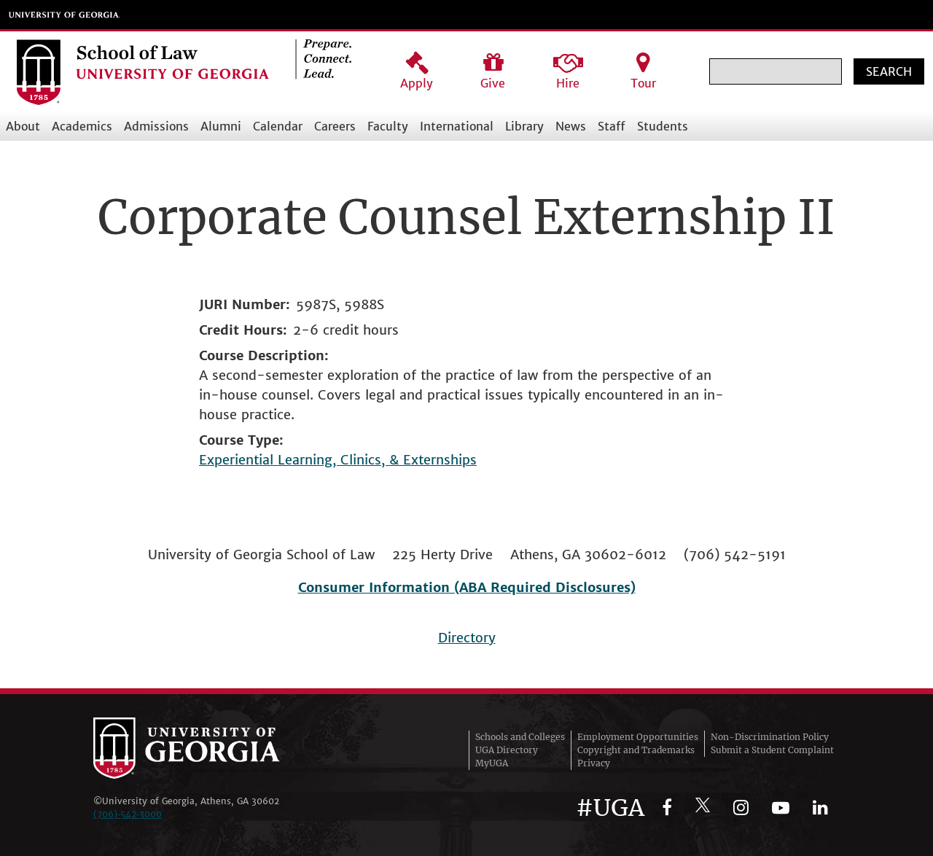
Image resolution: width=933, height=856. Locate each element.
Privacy (593, 763)
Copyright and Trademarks (636, 749)
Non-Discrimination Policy (770, 736)
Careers (335, 126)
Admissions (156, 126)
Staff (611, 126)
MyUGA (491, 763)
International (456, 126)
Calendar (277, 126)
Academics (82, 126)
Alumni (220, 126)
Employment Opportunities (637, 736)
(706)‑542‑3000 (127, 814)
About (23, 126)
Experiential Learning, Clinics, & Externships (338, 459)
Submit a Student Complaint (772, 749)
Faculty (387, 126)
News (570, 126)
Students (662, 126)
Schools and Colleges (520, 736)
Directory (467, 637)
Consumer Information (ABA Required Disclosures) (467, 587)
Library (524, 126)
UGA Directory (506, 749)
